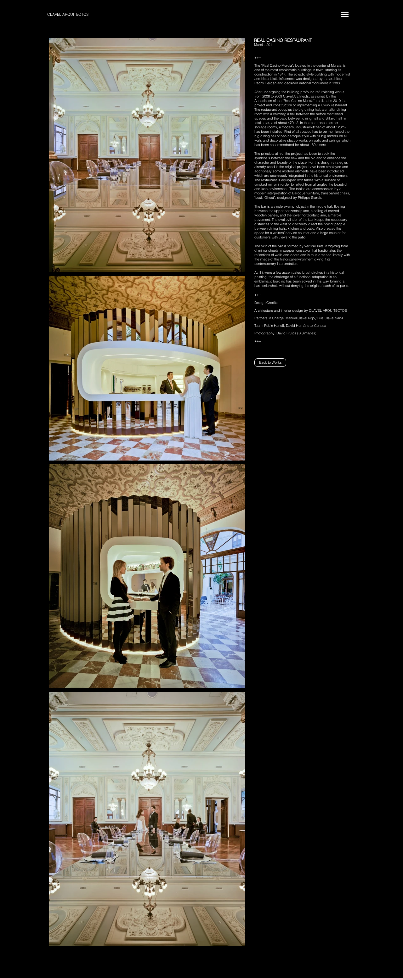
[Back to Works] (270, 362)
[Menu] (344, 14)
